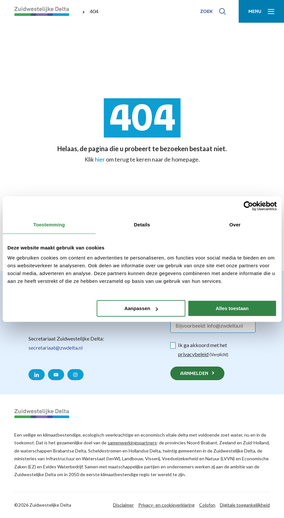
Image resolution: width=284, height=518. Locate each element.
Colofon (207, 505)
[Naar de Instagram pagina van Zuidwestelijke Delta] (75, 374)
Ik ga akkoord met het (203, 349)
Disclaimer (123, 505)
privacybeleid (193, 354)
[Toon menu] (261, 11)
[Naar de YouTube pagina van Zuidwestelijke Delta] (56, 374)
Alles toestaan (232, 308)
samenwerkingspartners (132, 442)
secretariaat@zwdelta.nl (55, 347)
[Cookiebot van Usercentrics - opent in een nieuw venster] (248, 206)
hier (100, 159)
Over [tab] (235, 224)
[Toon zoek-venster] (212, 11)
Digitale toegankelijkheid (245, 505)
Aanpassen (141, 308)
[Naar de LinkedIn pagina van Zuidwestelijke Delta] (36, 374)
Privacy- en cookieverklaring (166, 505)
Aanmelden (194, 374)
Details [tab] (142, 224)
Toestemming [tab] (49, 224)
